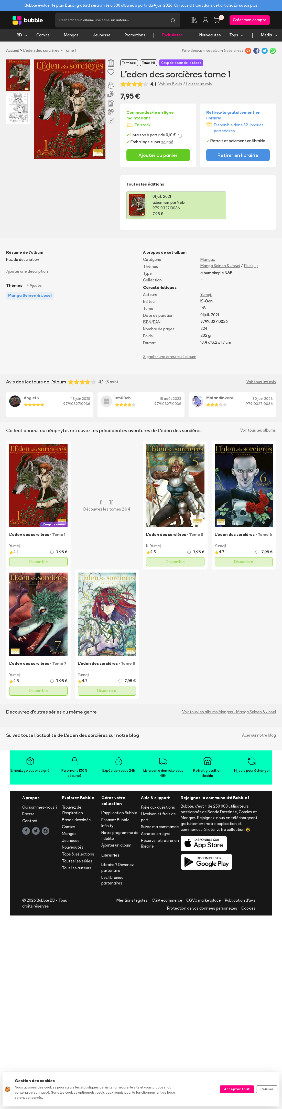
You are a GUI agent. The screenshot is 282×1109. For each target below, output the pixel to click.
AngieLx (31, 398)
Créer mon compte (249, 20)
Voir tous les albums (258, 431)
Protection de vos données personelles (202, 909)
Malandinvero (219, 398)
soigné (167, 142)
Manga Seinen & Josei (220, 266)
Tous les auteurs (76, 868)
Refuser (267, 1089)
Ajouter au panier (158, 156)
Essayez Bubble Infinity (115, 823)
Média (269, 36)
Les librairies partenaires (112, 881)
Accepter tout (237, 1089)
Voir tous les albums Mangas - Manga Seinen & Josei (229, 712)
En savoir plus (246, 5)
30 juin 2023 (262, 399)
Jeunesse (104, 36)
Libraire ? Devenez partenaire (117, 868)
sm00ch (123, 398)
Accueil (12, 51)
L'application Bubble (119, 813)
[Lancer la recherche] (173, 20)
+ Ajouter (35, 286)
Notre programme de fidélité (119, 836)
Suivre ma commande (160, 827)
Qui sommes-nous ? (39, 808)
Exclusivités (172, 36)
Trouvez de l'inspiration (72, 811)
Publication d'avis (240, 901)
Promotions (135, 36)
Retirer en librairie (238, 156)
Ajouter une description (27, 272)
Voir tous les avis (261, 382)
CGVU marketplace (203, 901)
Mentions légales (132, 901)
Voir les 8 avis (170, 85)
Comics (45, 36)
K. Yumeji (153, 546)
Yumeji (206, 295)
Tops (236, 36)
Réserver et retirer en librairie (160, 844)
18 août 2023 (170, 399)
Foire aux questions (158, 808)
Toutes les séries (77, 862)
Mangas (74, 36)
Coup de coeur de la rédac (181, 63)
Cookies (248, 909)
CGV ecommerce (167, 901)
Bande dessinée (76, 820)
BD (22, 36)
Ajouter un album (116, 846)
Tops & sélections (78, 855)
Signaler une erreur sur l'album (169, 357)
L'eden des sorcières (41, 51)
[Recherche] (110, 20)
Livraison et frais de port (158, 817)
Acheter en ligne (155, 834)
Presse (28, 814)
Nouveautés (210, 36)
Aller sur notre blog (259, 736)
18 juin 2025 (80, 399)
